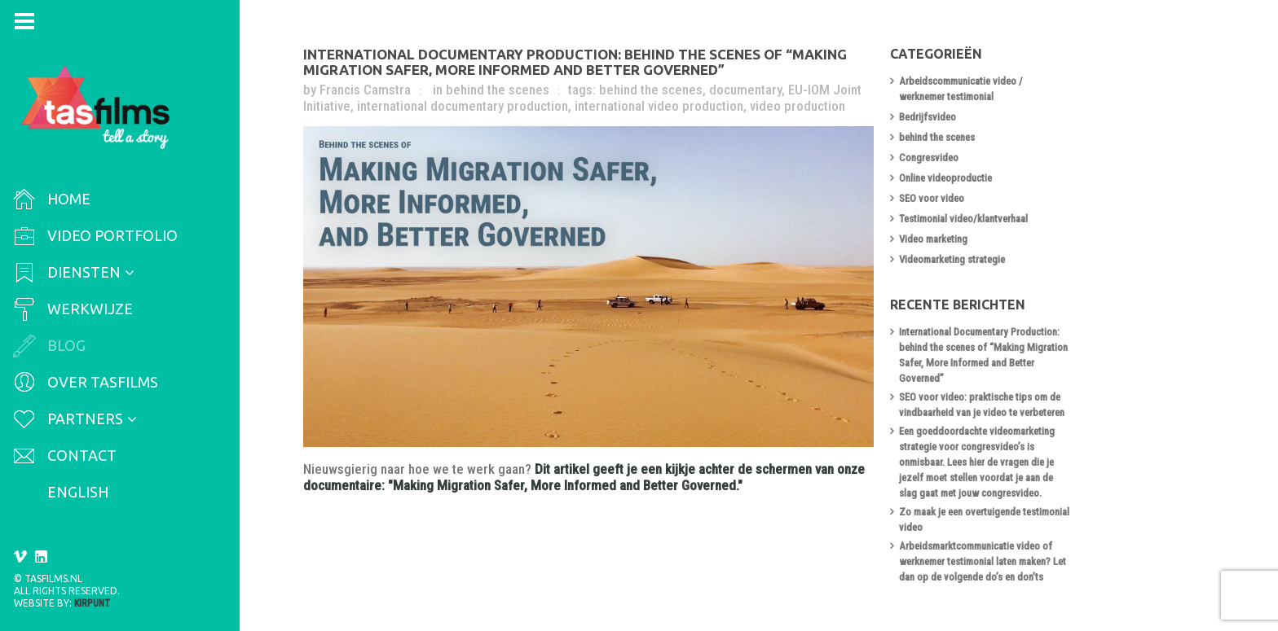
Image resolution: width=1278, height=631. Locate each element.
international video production (660, 106)
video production (799, 106)
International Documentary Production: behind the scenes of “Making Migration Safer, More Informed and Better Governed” (576, 61)
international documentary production (464, 106)
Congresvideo (930, 157)
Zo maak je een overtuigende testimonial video (986, 519)
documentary (747, 89)
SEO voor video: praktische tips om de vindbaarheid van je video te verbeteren (983, 404)
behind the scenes (499, 89)
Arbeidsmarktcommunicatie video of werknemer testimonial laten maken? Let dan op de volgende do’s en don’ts (984, 561)
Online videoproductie (947, 178)
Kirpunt (92, 603)
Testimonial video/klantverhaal (965, 219)
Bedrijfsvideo (929, 117)
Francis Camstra (366, 89)
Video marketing (935, 239)
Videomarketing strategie (954, 259)
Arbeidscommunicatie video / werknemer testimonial (963, 89)
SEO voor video (933, 198)
